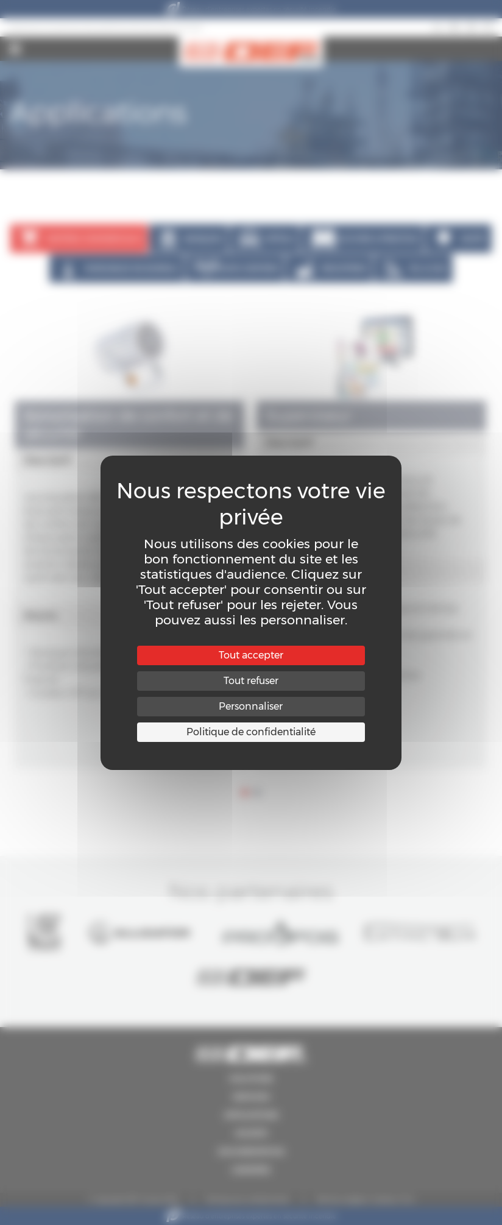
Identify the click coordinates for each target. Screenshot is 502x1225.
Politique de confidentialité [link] (251, 732)
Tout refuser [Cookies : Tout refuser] (251, 681)
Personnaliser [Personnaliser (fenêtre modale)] (251, 706)
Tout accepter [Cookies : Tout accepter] (251, 655)
